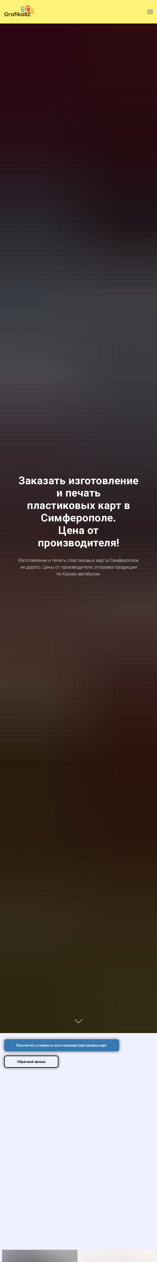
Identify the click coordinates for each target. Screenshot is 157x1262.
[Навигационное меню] (150, 12)
